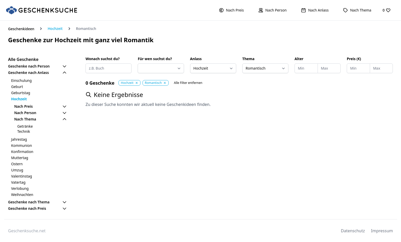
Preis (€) (354, 58)
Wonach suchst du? (102, 58)
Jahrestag (19, 139)
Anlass (196, 58)
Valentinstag (21, 176)
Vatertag (18, 182)
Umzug (17, 170)
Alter (299, 58)
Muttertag (19, 157)
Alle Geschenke (23, 59)
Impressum (382, 231)
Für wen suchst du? (155, 58)
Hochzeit (55, 28)
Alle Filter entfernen (188, 83)
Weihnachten (22, 194)
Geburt (17, 86)
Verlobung (20, 188)
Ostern (17, 163)
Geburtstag (20, 92)
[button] (231, 10)
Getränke (25, 126)
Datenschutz (353, 231)
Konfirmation (22, 151)
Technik (23, 131)
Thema (248, 58)
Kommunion (21, 145)
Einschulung (21, 80)
